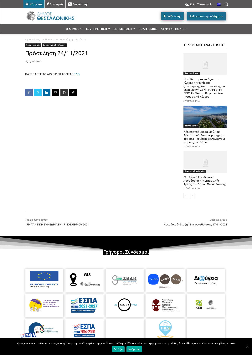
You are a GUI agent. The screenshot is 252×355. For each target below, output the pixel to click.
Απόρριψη (134, 349)
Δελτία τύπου (191, 126)
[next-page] (192, 195)
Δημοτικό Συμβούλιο (195, 171)
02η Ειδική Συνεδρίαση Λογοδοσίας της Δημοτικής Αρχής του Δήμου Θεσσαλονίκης (204, 180)
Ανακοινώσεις (192, 73)
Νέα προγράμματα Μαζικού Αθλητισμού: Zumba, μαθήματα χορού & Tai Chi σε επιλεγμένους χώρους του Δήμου (204, 137)
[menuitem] (219, 4)
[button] (226, 4)
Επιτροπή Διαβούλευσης (54, 45)
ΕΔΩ (77, 74)
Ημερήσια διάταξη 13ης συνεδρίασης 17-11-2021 (195, 224)
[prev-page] (185, 195)
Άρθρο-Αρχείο (50, 39)
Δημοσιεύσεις (32, 39)
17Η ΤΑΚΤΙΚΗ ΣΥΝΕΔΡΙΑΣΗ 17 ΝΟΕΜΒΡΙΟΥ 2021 (57, 224)
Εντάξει (118, 349)
